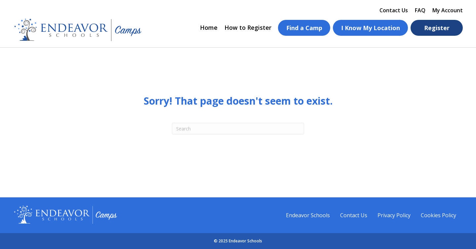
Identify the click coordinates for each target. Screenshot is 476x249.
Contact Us (393, 10)
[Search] (238, 128)
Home (209, 27)
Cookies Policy (438, 215)
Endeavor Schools (308, 215)
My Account (447, 10)
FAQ (420, 10)
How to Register (247, 27)
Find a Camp (304, 28)
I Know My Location (370, 28)
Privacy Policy (394, 215)
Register (437, 28)
